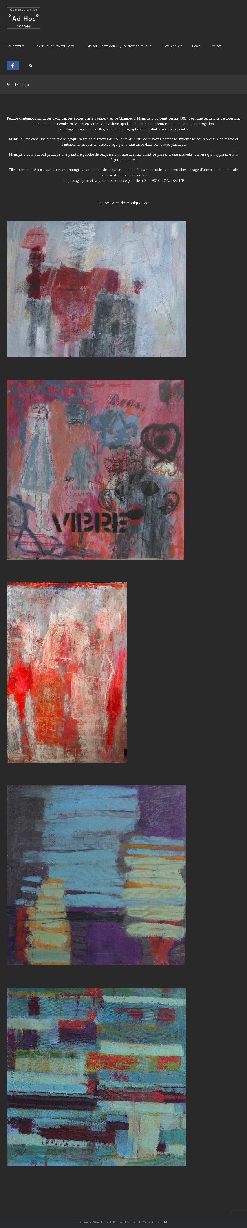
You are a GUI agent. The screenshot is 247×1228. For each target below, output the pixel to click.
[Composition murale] (96, 223)
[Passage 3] (96, 787)
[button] (30, 65)
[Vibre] (95, 382)
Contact (157, 1222)
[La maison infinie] (67, 584)
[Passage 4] (96, 990)
